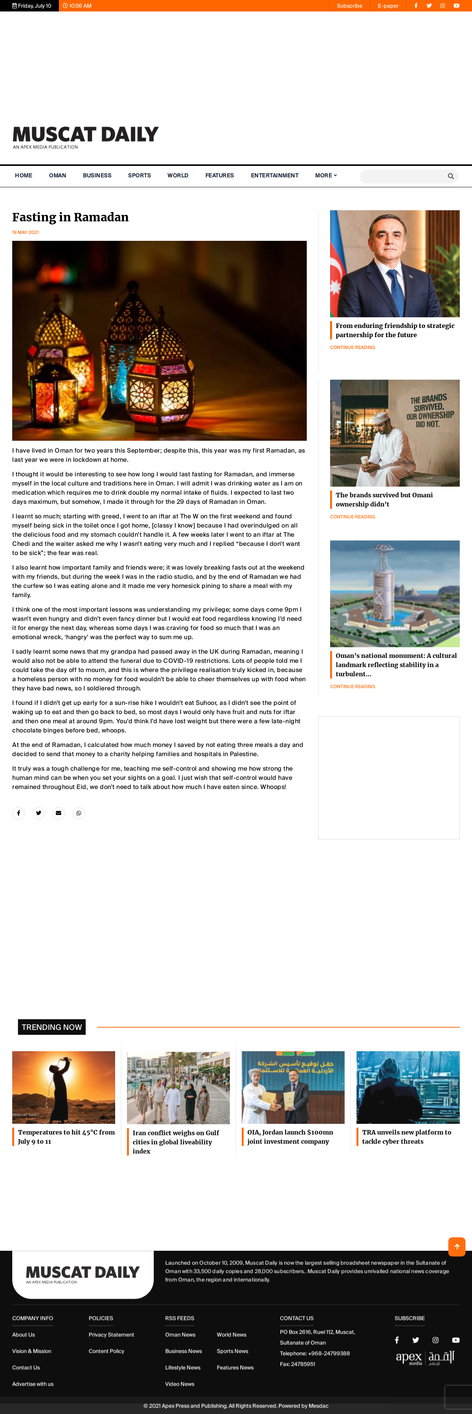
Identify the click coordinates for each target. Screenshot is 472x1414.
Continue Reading (352, 350)
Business (97, 175)
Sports (139, 175)
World (178, 175)
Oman (57, 175)
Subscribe (349, 5)
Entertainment (275, 175)
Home (23, 175)
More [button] (323, 175)
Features (219, 175)
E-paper (388, 5)
